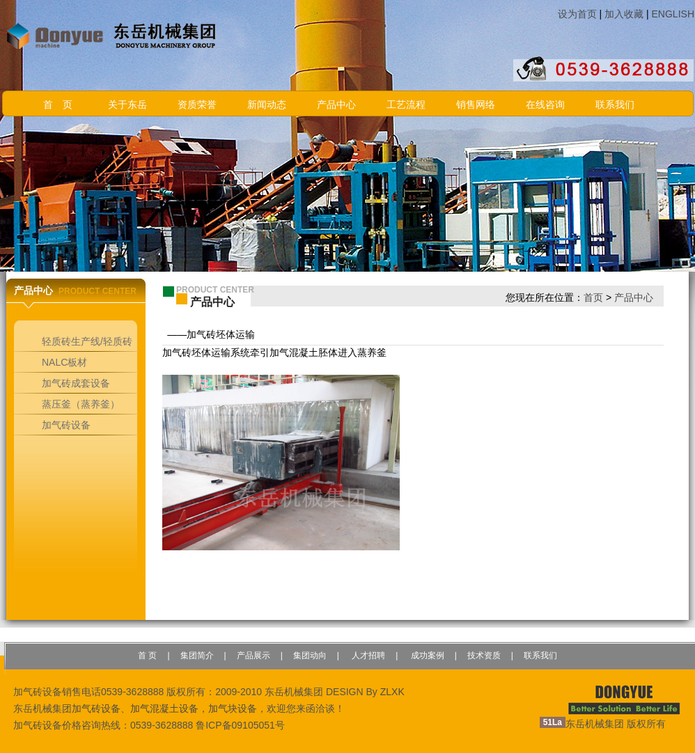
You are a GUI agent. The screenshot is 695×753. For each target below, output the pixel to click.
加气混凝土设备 (164, 708)
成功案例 (426, 655)
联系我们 (614, 105)
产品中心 (336, 105)
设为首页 (577, 14)
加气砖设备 (96, 708)
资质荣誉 (197, 105)
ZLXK (392, 691)
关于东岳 (127, 105)
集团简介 (197, 655)
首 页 (57, 105)
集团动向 (310, 655)
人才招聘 (367, 655)
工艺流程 (405, 105)
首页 (593, 297)
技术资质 (484, 655)
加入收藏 (623, 14)
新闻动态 (266, 105)
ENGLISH (673, 14)
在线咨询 (545, 105)
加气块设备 (232, 708)
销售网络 (475, 105)
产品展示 (253, 655)
